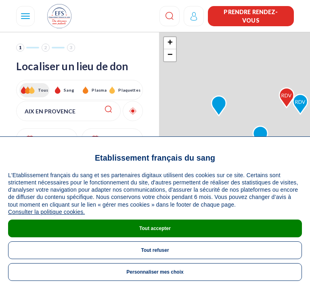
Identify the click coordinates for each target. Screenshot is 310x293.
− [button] (170, 55)
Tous (43, 90)
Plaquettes (129, 90)
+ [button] (170, 43)
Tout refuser (155, 250)
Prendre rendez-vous (251, 16)
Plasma (99, 90)
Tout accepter (155, 228)
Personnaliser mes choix (154, 272)
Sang (69, 90)
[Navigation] (25, 16)
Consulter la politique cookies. (46, 212)
